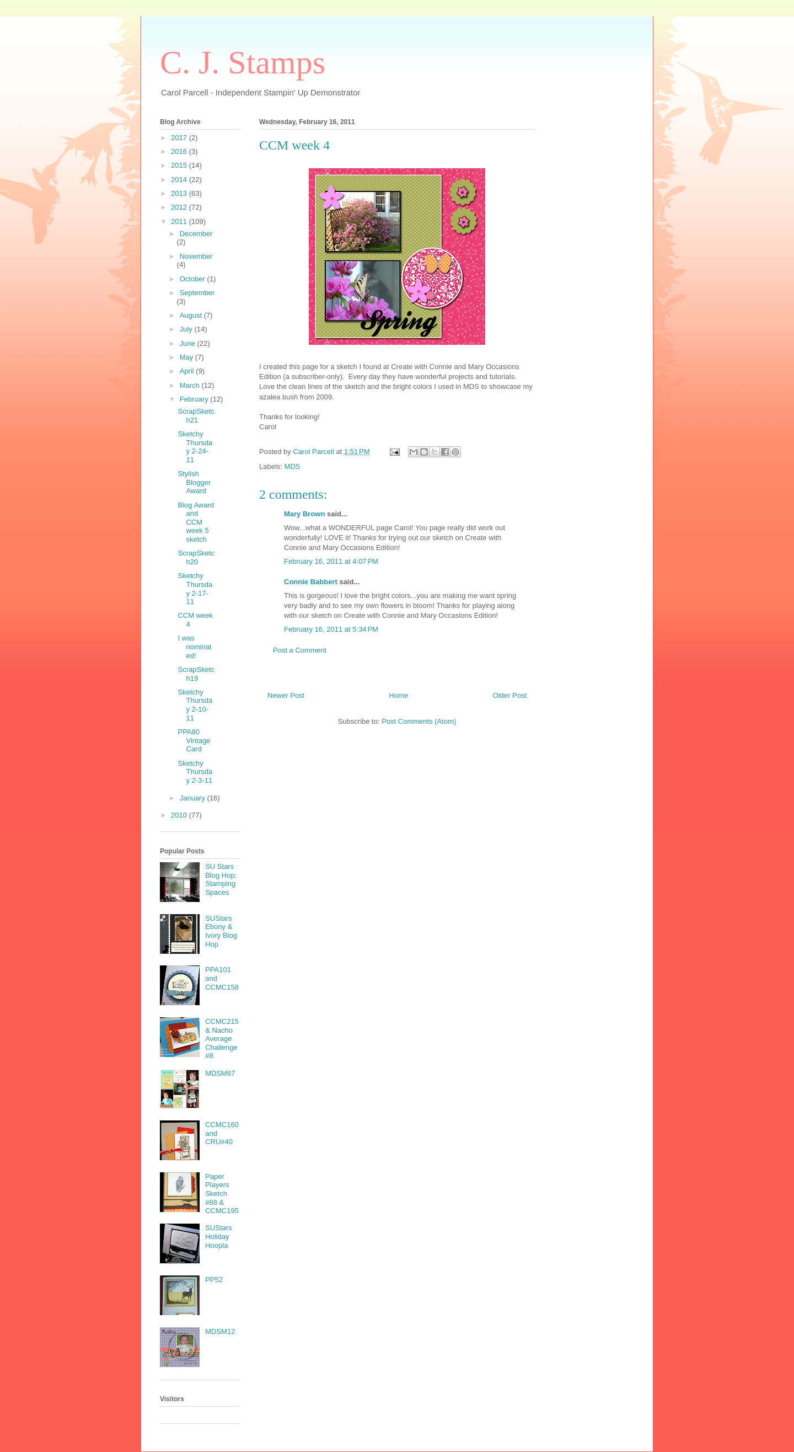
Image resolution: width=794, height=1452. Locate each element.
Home (399, 695)
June (188, 343)
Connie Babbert (310, 582)
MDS (293, 466)
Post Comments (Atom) (419, 721)
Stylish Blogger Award (194, 482)
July (187, 329)
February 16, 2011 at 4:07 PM (331, 561)
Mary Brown (304, 514)
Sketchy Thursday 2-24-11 (195, 447)
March (191, 385)
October (193, 279)
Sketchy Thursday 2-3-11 (195, 771)
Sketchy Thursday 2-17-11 (195, 589)
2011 (180, 221)
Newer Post (285, 695)
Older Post (510, 695)
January (193, 798)
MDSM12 (220, 1331)
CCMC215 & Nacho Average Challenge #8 (222, 1038)
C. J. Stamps (242, 62)
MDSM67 (220, 1073)
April (188, 371)
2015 (180, 165)
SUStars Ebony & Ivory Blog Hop (221, 931)
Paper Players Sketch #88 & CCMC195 (222, 1193)
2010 (180, 815)
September (197, 293)
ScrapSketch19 (196, 673)
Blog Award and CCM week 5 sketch (196, 522)
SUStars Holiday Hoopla (218, 1236)
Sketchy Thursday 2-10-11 (195, 705)
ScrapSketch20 (196, 557)
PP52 (214, 1279)
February (195, 399)
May (187, 357)
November (196, 256)
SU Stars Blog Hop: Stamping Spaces (221, 879)
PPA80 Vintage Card (194, 740)
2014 (180, 179)
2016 (180, 151)
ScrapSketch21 (196, 415)
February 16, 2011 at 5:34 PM (331, 629)
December (196, 233)
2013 (180, 193)
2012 (180, 207)
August (192, 315)
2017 (180, 138)
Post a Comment (299, 650)
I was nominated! (194, 646)
